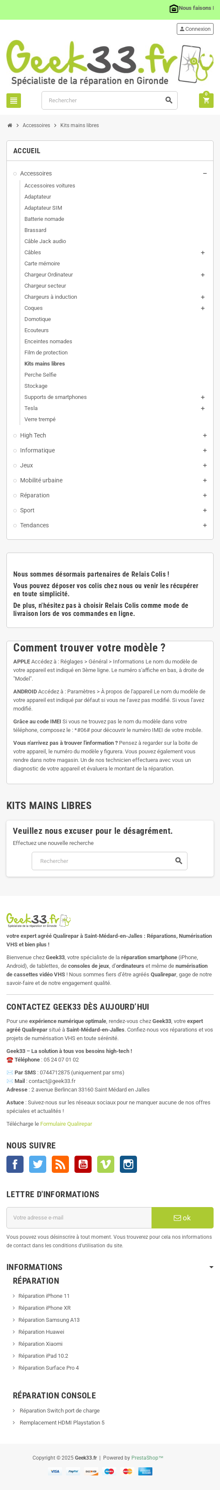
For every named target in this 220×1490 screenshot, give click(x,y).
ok (182, 1217)
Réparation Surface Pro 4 (48, 1368)
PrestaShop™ (147, 1458)
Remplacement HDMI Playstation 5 (61, 1422)
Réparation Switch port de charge (59, 1410)
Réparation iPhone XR (44, 1308)
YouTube (83, 1164)
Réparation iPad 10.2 (43, 1356)
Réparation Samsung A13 (49, 1320)
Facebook (15, 1164)
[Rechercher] (110, 100)
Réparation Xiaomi (40, 1344)
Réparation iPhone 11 (44, 1296)
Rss (60, 1164)
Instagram (128, 1164)
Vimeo (105, 1164)
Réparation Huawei (41, 1332)
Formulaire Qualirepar (66, 1124)
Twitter (37, 1164)
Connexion (195, 29)
